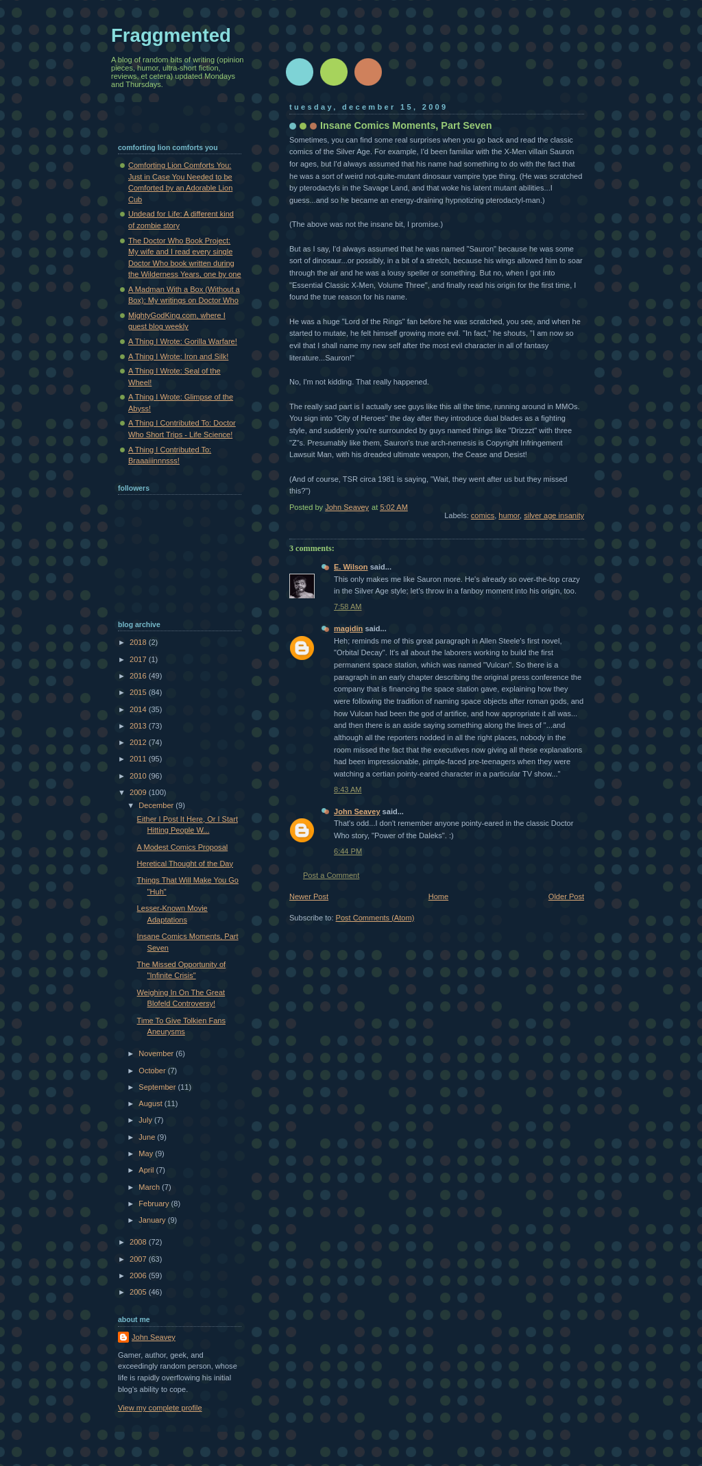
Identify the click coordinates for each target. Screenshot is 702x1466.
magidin (348, 628)
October (152, 1070)
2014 (139, 709)
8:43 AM (348, 789)
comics (482, 515)
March (150, 1187)
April (147, 1170)
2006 (139, 1275)
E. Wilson (351, 567)
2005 (139, 1292)
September (158, 1087)
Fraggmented (171, 35)
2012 (139, 742)
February (154, 1203)
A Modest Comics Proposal (182, 847)
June (147, 1137)
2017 (139, 659)
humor (509, 515)
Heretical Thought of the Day (185, 863)
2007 (139, 1259)
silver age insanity (554, 515)
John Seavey (357, 811)
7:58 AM (348, 606)
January (152, 1220)
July (146, 1120)
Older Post (566, 896)
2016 (139, 676)
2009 (139, 792)
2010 (139, 776)
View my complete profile (160, 1408)
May (146, 1153)
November (157, 1053)
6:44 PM (348, 851)
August (151, 1103)
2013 (139, 726)
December (157, 805)
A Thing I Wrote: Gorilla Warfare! (182, 341)
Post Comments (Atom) (375, 918)
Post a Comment (331, 875)
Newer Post (308, 896)
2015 (139, 692)
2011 (139, 759)
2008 (139, 1242)
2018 (139, 642)
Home (438, 896)
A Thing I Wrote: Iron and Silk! (178, 356)
